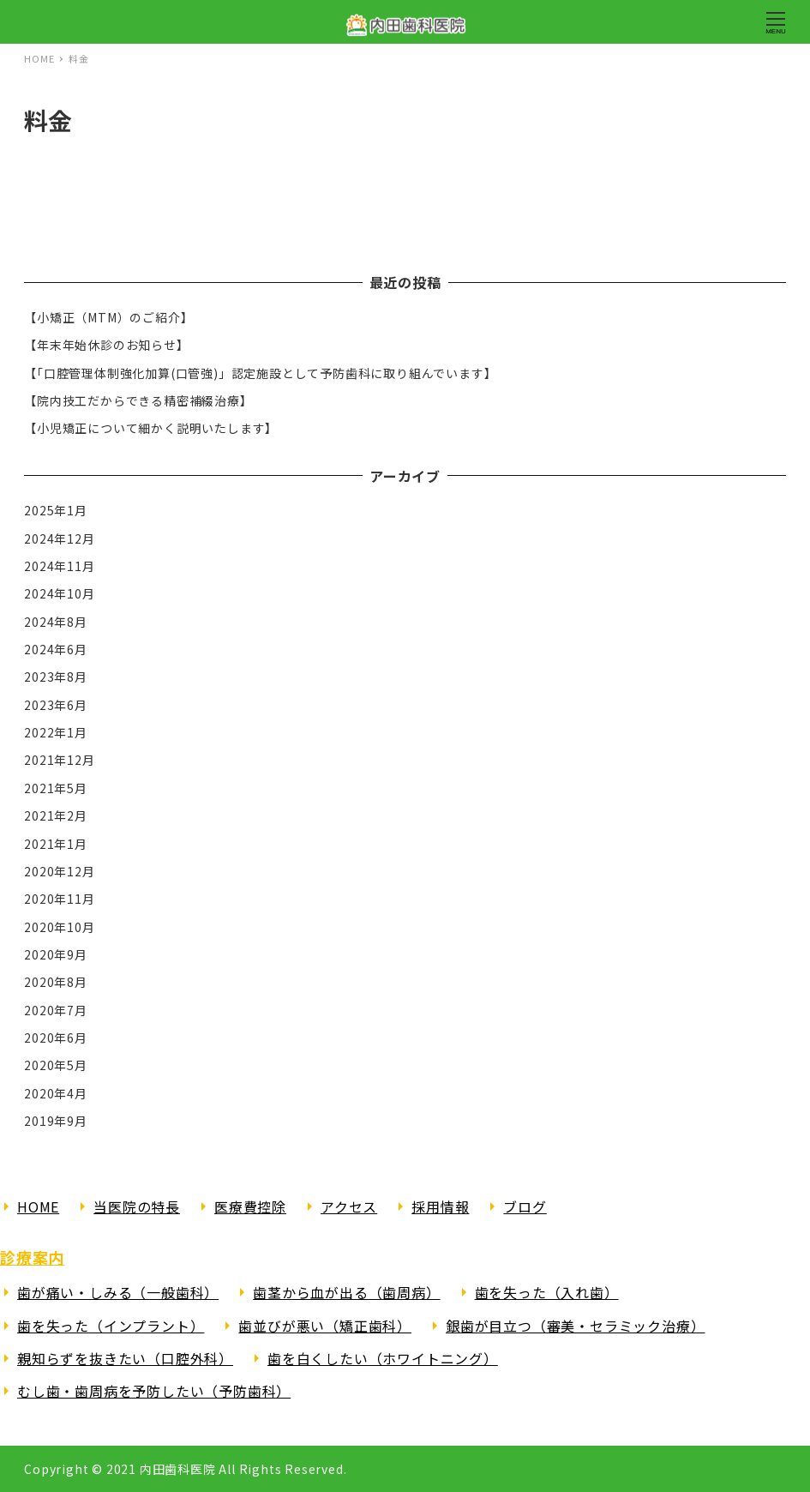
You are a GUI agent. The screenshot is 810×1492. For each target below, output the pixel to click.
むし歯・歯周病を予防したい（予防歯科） (154, 1391)
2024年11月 (59, 566)
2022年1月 (55, 732)
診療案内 (32, 1257)
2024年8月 (55, 621)
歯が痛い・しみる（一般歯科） (118, 1292)
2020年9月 (55, 954)
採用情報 (440, 1206)
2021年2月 (55, 815)
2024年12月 (59, 538)
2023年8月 (55, 676)
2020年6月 (55, 1037)
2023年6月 (55, 704)
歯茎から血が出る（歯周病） (346, 1292)
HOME (38, 1206)
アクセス (349, 1206)
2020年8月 (55, 981)
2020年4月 (55, 1093)
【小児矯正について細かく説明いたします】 (151, 427)
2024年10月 (59, 593)
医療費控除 (250, 1206)
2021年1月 (55, 843)
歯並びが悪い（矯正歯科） (324, 1325)
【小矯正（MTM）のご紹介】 (108, 317)
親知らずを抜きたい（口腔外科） (125, 1358)
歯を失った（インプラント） (110, 1325)
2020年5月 (55, 1065)
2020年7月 (55, 1010)
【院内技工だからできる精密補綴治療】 (138, 400)
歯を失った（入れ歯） (547, 1292)
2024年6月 (55, 649)
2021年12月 (59, 759)
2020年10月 (59, 927)
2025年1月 (55, 510)
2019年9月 (55, 1120)
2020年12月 (59, 871)
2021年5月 (55, 788)
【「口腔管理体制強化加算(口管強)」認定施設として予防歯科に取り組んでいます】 (260, 373)
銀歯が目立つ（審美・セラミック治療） (575, 1325)
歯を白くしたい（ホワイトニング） (382, 1358)
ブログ (524, 1206)
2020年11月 (59, 898)
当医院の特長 (136, 1206)
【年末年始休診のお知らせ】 (106, 344)
